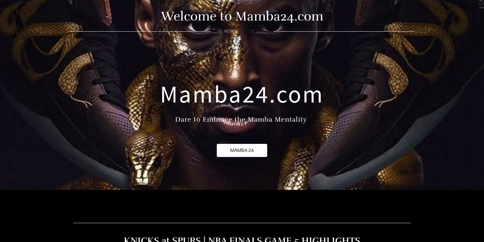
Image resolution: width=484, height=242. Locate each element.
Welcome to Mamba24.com (242, 16)
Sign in (253, 31)
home (230, 31)
